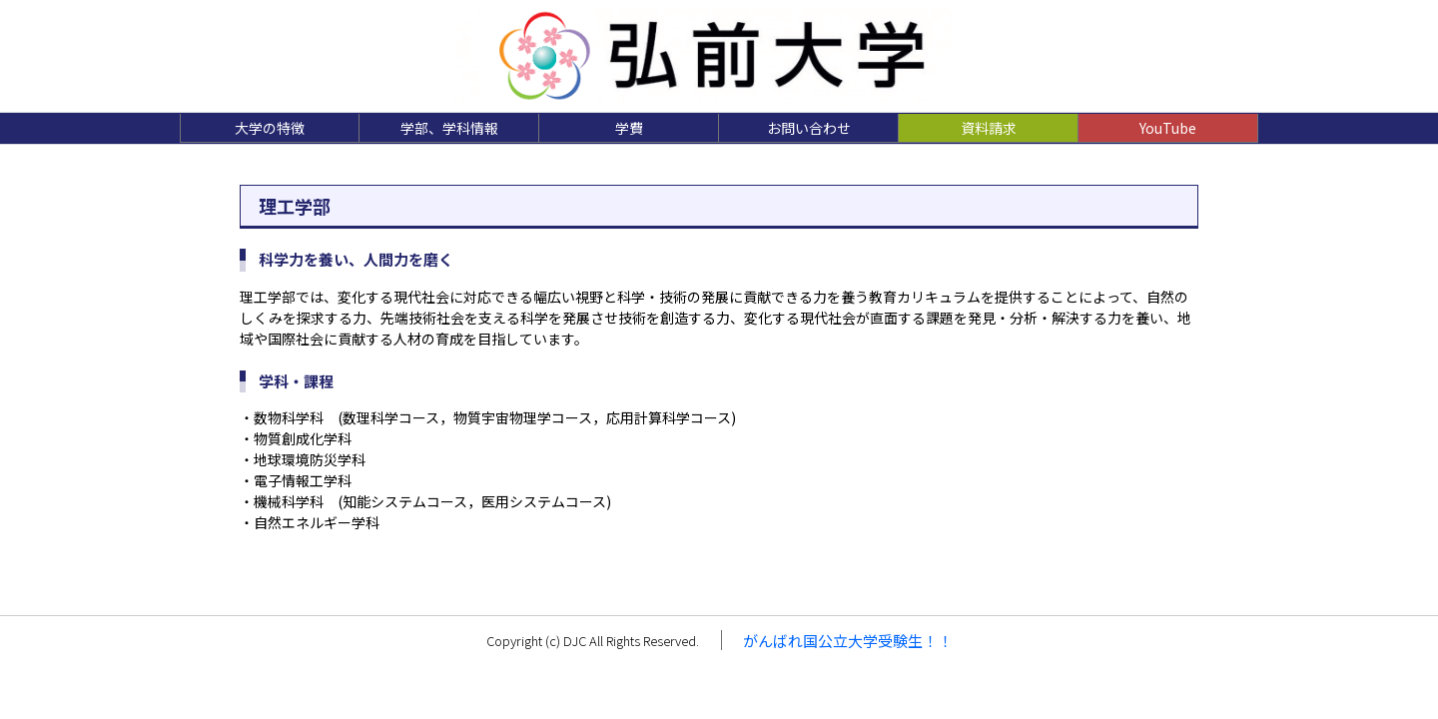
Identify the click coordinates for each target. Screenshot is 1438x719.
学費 (629, 128)
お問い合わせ (809, 128)
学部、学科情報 (449, 128)
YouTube (1167, 128)
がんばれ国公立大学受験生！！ (848, 640)
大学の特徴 (270, 128)
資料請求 (989, 128)
